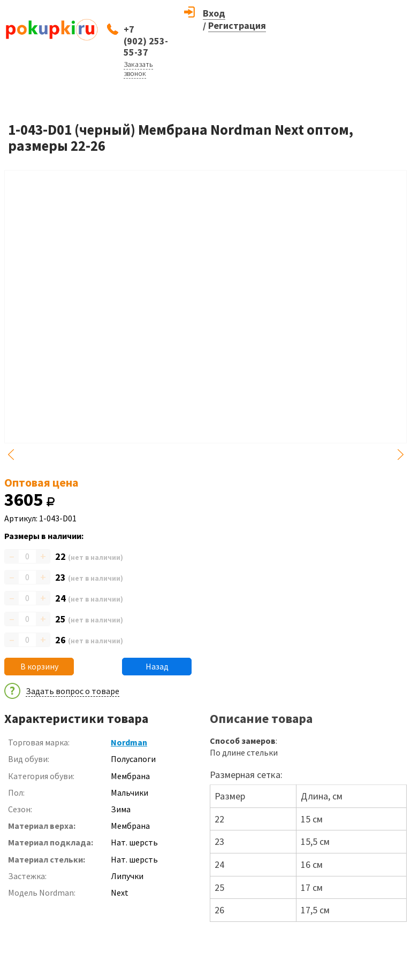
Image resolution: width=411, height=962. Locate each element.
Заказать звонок (138, 68)
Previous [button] (10, 454)
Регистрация (237, 25)
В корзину (39, 666)
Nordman (129, 742)
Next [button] (400, 454)
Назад (157, 666)
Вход (214, 13)
